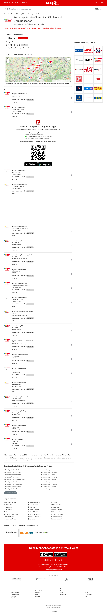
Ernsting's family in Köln (11, 477)
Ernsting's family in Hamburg (12, 472)
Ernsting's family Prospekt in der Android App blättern (53, 564)
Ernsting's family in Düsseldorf (13, 486)
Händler (15, 3)
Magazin (95, 3)
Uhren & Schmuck (57, 514)
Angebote (13, 596)
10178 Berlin (96, 9)
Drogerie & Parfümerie (11, 514)
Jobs (86, 591)
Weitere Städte (10, 493)
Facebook (63, 591)
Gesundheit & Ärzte (34, 502)
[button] (68, 59)
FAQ (36, 594)
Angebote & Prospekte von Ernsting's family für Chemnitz (20, 28)
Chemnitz (6, 14)
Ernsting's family (18, 24)
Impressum (88, 598)
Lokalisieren (23, 38)
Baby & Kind (8, 505)
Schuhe (54, 502)
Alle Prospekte (15, 594)
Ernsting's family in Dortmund (13, 484)
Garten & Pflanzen (10, 519)
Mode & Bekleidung (34, 512)
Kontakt (37, 596)
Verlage (37, 592)
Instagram (63, 594)
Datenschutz (88, 594)
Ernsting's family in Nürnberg (48, 477)
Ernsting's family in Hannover (48, 472)
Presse (87, 592)
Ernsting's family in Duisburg (48, 479)
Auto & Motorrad (10, 502)
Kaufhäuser (32, 507)
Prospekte (7, 3)
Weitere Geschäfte (57, 519)
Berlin (57, 4)
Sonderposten (56, 505)
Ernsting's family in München (12, 474)
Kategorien (24, 3)
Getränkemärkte (33, 505)
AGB (86, 596)
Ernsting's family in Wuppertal (48, 484)
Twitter (62, 592)
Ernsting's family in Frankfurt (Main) (14, 479)
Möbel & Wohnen (33, 509)
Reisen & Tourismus (34, 516)
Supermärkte (56, 512)
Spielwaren (55, 507)
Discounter (8, 512)
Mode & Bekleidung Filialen (18, 14)
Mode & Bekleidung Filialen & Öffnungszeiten (50, 28)
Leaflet (55, 80)
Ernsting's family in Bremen (48, 470)
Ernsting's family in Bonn (47, 489)
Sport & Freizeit (56, 509)
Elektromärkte (9, 516)
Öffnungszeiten (15, 592)
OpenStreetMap (61, 80)
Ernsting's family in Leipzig (48, 474)
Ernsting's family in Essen (12, 489)
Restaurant (32, 519)
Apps (101, 3)
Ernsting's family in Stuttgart (12, 482)
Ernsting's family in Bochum (48, 482)
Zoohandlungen (56, 516)
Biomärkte (8, 509)
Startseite (13, 591)
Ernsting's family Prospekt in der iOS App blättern (53, 567)
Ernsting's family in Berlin (11, 470)
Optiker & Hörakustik (34, 514)
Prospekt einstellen (40, 591)
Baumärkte (8, 507)
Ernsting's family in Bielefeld (48, 486)
